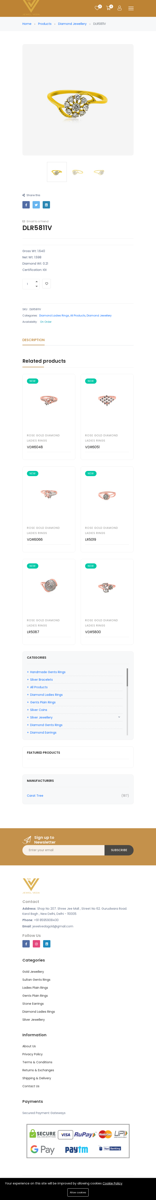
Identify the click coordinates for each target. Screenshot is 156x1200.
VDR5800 (93, 631)
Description (33, 339)
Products (44, 24)
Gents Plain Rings (43, 702)
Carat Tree (35, 795)
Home (26, 24)
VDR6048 (35, 447)
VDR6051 (92, 447)
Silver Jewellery (41, 717)
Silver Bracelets (41, 679)
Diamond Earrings (43, 732)
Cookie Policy (112, 1183)
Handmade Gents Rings (48, 672)
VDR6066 (35, 539)
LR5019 (90, 539)
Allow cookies (78, 1192)
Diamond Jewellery (72, 24)
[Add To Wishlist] (46, 283)
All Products (78, 315)
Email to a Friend (35, 221)
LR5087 (33, 631)
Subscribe (119, 850)
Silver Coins (38, 710)
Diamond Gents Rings (46, 725)
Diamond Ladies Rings (54, 315)
